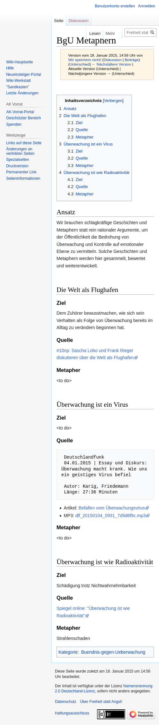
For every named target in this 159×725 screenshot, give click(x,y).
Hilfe (10, 68)
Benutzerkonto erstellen (115, 6)
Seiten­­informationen (23, 178)
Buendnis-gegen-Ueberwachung (113, 652)
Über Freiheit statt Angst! (101, 701)
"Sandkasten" (17, 87)
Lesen (89, 33)
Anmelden (146, 6)
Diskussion (112, 60)
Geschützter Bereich (23, 118)
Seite (59, 20)
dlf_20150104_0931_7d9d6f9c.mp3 (110, 515)
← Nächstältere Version (111, 64)
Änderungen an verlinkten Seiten (20, 151)
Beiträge (132, 60)
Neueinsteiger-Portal (23, 74)
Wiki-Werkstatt (18, 80)
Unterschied (80, 64)
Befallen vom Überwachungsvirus (112, 507)
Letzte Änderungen (22, 93)
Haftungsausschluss (72, 713)
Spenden (13, 124)
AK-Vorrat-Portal (20, 112)
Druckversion (17, 166)
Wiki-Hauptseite (19, 62)
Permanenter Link (21, 172)
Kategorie (68, 652)
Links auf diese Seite (24, 143)
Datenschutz (65, 701)
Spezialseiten (17, 159)
